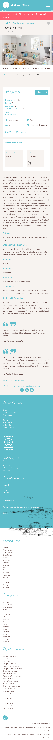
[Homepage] (6, 5)
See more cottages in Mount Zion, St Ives (23, 386)
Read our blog (7, 422)
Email (32, 390)
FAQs (4, 417)
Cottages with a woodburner (12, 669)
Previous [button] (3, 50)
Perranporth (7, 585)
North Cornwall (8, 553)
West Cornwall (7, 550)
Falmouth (6, 562)
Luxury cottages (8, 661)
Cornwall (6, 548)
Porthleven (6, 582)
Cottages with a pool (9, 664)
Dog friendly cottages (10, 656)
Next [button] (50, 50)
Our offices (6, 470)
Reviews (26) (21, 75)
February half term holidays (12, 676)
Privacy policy (7, 415)
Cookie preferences (9, 427)
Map (38, 75)
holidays (20, 4)
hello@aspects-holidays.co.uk (12, 468)
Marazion (6, 577)
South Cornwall (8, 555)
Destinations (11, 541)
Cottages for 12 (8, 706)
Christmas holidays (9, 688)
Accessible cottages (9, 674)
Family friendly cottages (11, 666)
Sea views (6, 659)
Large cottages (8, 708)
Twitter (27, 390)
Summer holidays (8, 683)
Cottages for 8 (7, 701)
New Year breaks (8, 691)
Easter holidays (8, 678)
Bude (4, 567)
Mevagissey (6, 580)
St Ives (5, 558)
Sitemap (5, 410)
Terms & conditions (9, 413)
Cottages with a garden (10, 671)
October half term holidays (11, 686)
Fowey (5, 570)
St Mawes (6, 587)
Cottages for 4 (7, 696)
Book (39, 92)
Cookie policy (7, 425)
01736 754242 (8, 465)
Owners (5, 420)
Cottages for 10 (8, 703)
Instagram (6, 490)
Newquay (6, 565)
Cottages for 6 (7, 698)
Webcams (6, 492)
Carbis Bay (6, 560)
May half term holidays (10, 681)
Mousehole (6, 575)
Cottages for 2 (7, 693)
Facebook (22, 390)
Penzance (6, 572)
